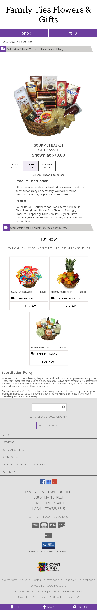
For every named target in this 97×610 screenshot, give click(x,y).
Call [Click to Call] (16, 607)
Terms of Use (72, 597)
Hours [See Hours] (81, 607)
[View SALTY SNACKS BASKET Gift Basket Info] (28, 273)
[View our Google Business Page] (48, 483)
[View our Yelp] (54, 483)
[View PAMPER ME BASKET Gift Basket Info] (48, 329)
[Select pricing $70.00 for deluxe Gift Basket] (30, 166)
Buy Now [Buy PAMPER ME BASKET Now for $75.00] (48, 361)
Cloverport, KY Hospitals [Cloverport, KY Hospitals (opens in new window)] (60, 580)
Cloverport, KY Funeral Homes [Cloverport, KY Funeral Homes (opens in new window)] (21, 580)
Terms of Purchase (49, 597)
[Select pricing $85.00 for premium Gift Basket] (47, 166)
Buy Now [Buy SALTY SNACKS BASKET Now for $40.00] (28, 306)
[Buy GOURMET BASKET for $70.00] (48, 239)
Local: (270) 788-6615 (48, 508)
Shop (24, 33)
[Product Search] (49, 407)
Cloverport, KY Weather (30, 591)
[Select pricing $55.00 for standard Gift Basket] (14, 166)
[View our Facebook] (42, 483)
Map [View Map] (48, 607)
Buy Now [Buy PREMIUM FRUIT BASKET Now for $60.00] (68, 306)
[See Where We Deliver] (48, 425)
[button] (48, 545)
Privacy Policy (25, 597)
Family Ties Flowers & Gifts (48, 14)
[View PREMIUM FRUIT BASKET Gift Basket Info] (68, 273)
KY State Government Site (65, 591)
